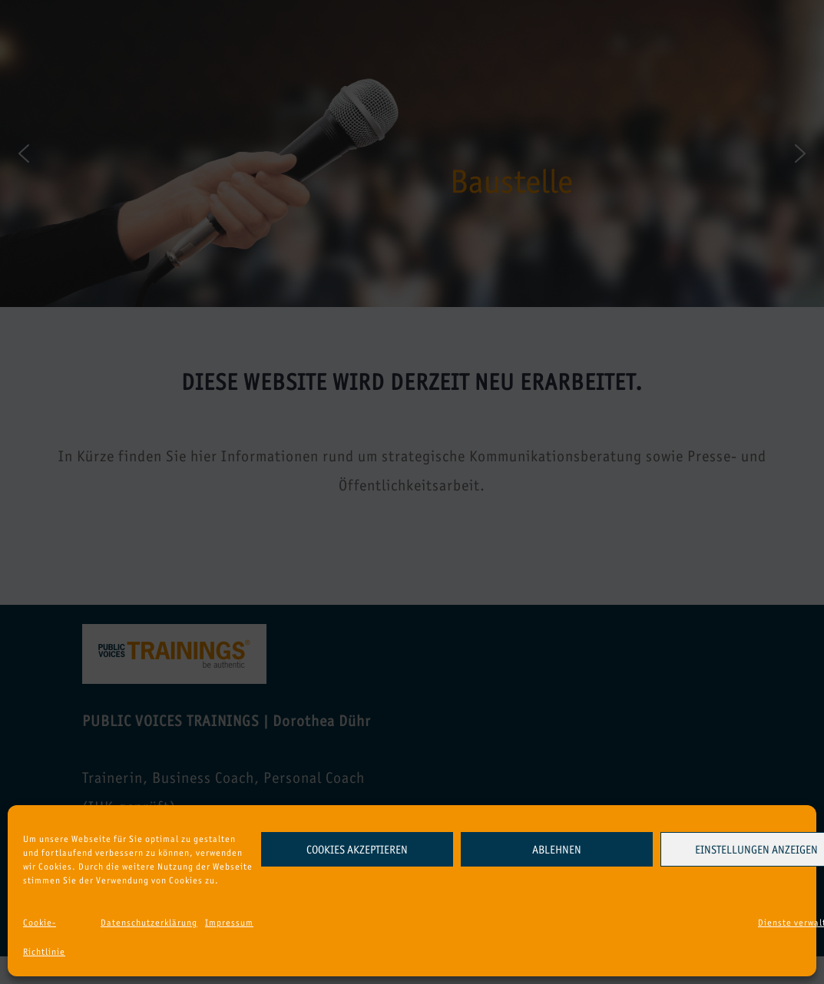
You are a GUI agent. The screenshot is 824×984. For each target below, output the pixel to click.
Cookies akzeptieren (357, 850)
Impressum (229, 922)
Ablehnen (556, 850)
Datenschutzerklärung (149, 922)
